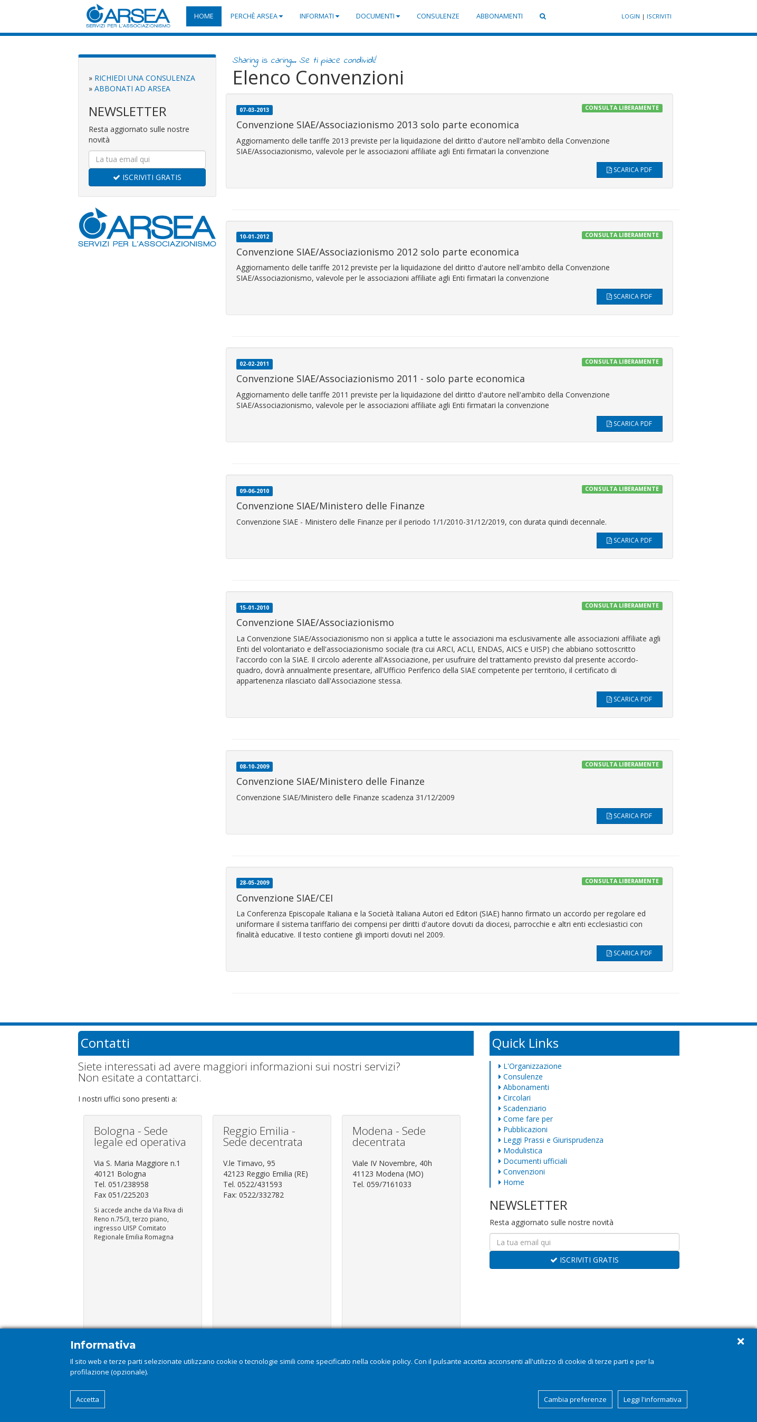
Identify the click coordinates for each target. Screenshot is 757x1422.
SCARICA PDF (629, 169)
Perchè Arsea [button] (257, 16)
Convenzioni (522, 1172)
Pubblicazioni (523, 1129)
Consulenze (438, 16)
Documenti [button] (378, 16)
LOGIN (630, 16)
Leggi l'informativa (653, 1399)
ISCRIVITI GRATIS (147, 177)
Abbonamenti (499, 16)
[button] (543, 16)
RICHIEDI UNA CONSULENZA (144, 78)
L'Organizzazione (530, 1066)
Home (204, 16)
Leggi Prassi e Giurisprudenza (551, 1140)
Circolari (515, 1098)
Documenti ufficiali (533, 1161)
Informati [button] (319, 16)
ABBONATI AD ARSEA (132, 88)
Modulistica (520, 1150)
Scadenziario (523, 1108)
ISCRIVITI (659, 16)
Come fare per (526, 1119)
